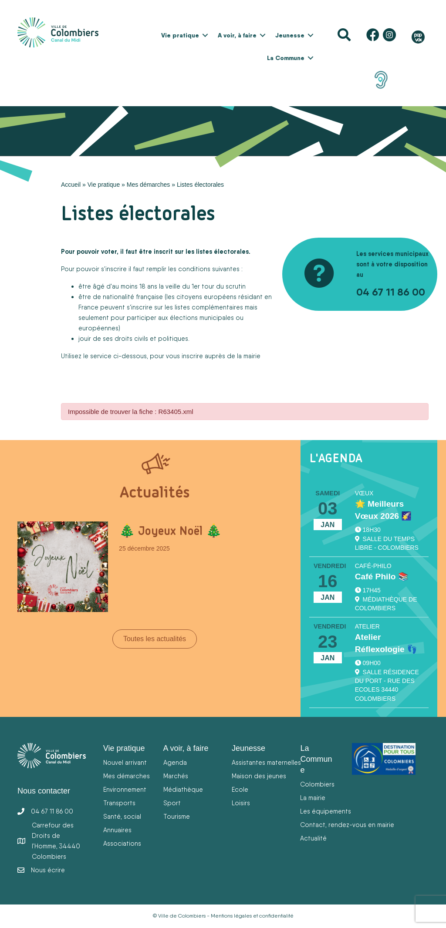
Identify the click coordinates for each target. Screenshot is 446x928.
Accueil (71, 184)
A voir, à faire (237, 35)
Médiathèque (183, 789)
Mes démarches (148, 184)
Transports (119, 803)
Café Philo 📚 (382, 576)
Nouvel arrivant (125, 762)
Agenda (175, 762)
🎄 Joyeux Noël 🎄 (170, 530)
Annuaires (117, 830)
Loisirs (241, 803)
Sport (172, 803)
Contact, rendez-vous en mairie (347, 824)
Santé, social (122, 816)
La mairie (312, 797)
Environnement (124, 789)
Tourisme (176, 816)
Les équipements (325, 811)
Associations (122, 843)
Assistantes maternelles (266, 762)
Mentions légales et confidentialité (252, 916)
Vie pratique (180, 35)
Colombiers (317, 784)
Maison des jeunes (259, 776)
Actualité (313, 838)
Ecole (240, 789)
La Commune (285, 58)
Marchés (175, 776)
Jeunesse (289, 35)
